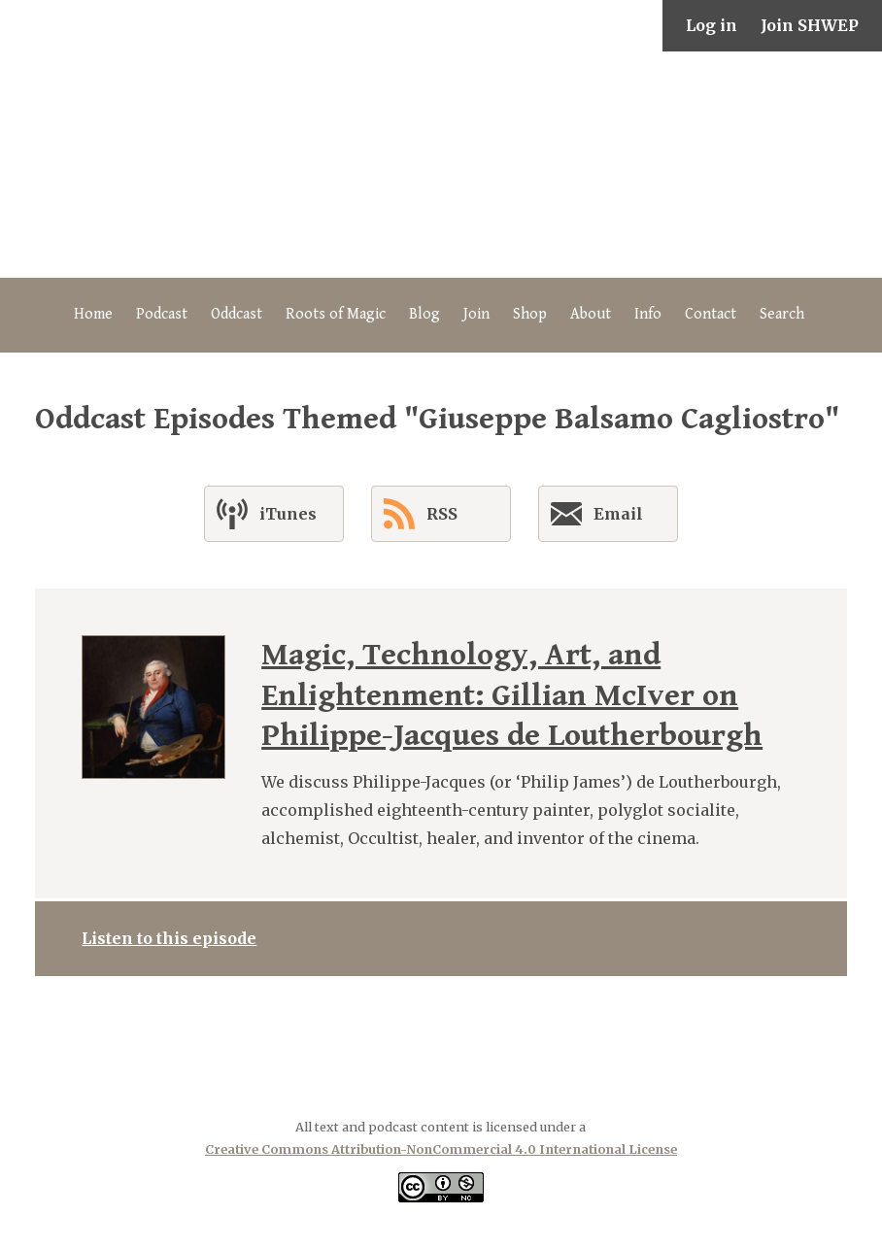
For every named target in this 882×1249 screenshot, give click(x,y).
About (590, 314)
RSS (421, 513)
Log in (711, 25)
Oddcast (236, 314)
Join (476, 314)
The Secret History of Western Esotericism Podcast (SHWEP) (441, 164)
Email (597, 517)
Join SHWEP (810, 25)
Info (648, 314)
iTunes (267, 513)
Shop (530, 314)
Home (93, 314)
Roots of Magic (336, 314)
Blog (424, 314)
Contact (710, 314)
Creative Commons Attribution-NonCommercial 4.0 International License (441, 1149)
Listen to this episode (169, 938)
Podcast (161, 314)
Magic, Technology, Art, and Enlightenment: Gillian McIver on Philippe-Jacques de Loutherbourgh (512, 695)
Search (782, 314)
